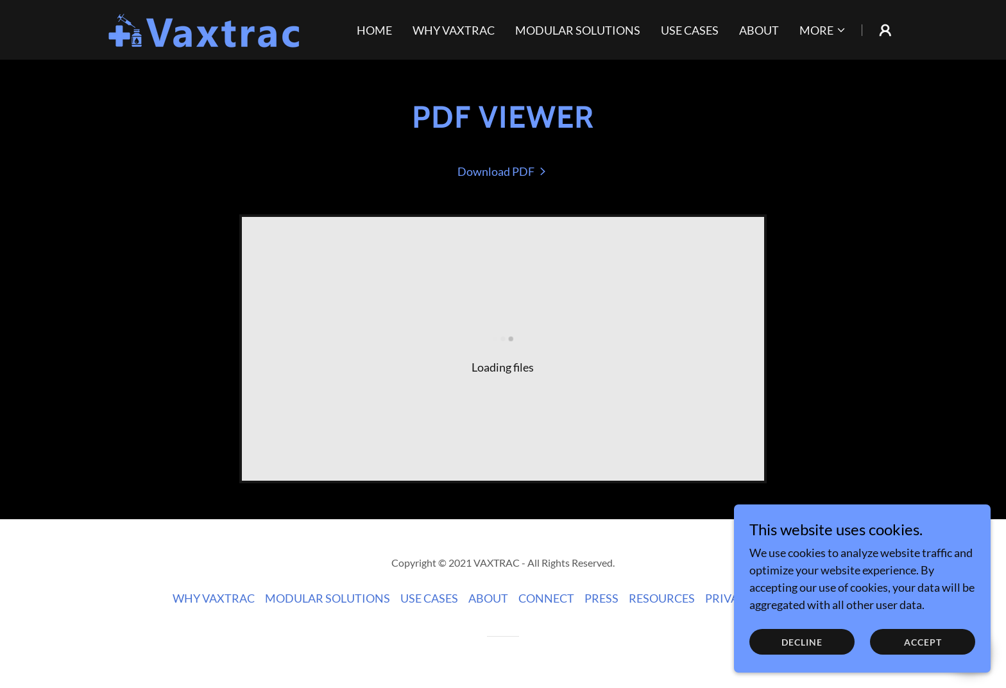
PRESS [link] (601, 598)
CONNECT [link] (546, 598)
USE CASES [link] (690, 30)
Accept (923, 642)
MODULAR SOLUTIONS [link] (577, 30)
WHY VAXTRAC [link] (454, 30)
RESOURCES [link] (662, 598)
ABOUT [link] (759, 30)
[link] (205, 28)
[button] (822, 30)
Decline (802, 642)
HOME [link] (374, 30)
